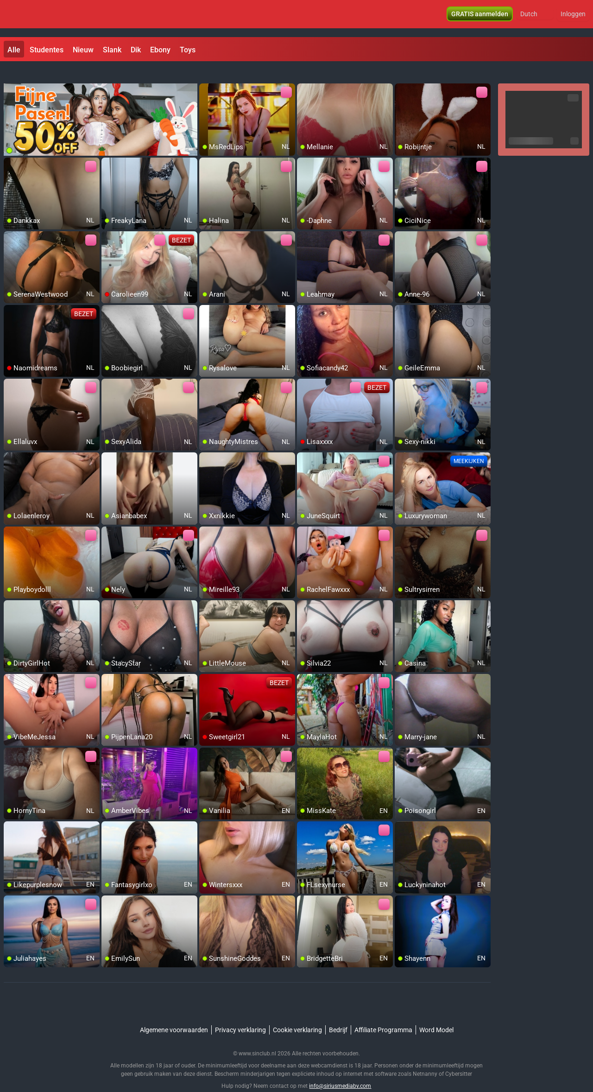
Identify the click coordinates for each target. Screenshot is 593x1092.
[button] (535, 18)
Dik (136, 49)
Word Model (436, 1013)
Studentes (46, 49)
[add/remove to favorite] (206, 74)
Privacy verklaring (240, 1013)
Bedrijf (338, 1013)
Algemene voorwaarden (174, 1013)
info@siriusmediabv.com (340, 1069)
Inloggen (573, 18)
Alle (13, 49)
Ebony (160, 49)
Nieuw (83, 49)
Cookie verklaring (297, 1013)
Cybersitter (458, 1057)
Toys (188, 49)
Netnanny (426, 1057)
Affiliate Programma (383, 1013)
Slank (112, 49)
